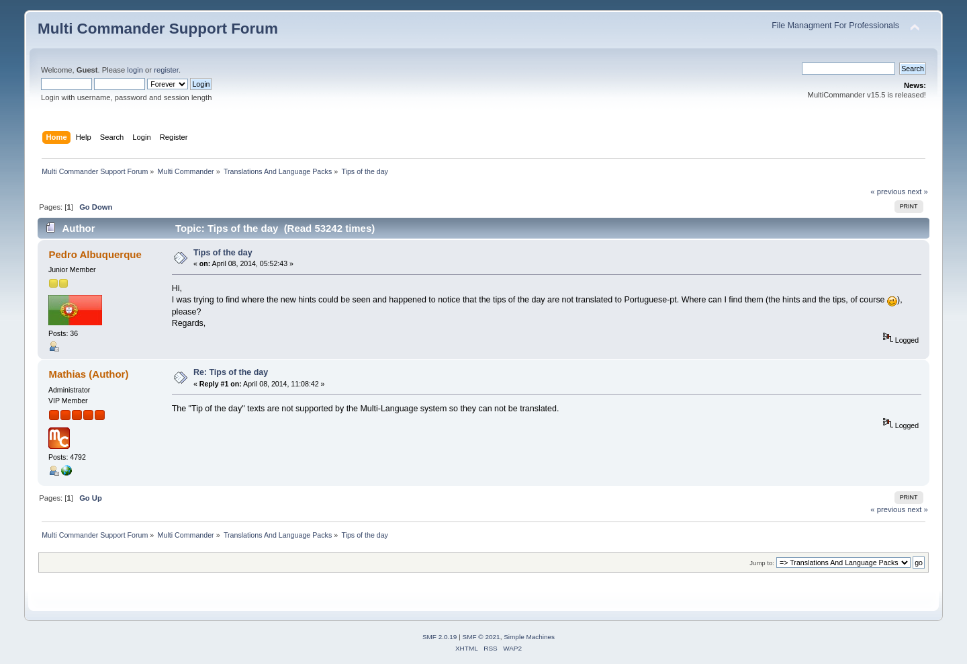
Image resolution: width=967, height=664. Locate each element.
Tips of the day (222, 252)
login (135, 70)
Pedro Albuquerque (94, 254)
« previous (887, 192)
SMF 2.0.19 (439, 636)
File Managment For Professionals (835, 25)
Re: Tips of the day (230, 372)
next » (917, 192)
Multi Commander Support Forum (158, 28)
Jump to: (761, 563)
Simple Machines (529, 636)
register (166, 70)
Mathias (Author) (88, 374)
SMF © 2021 (481, 636)
